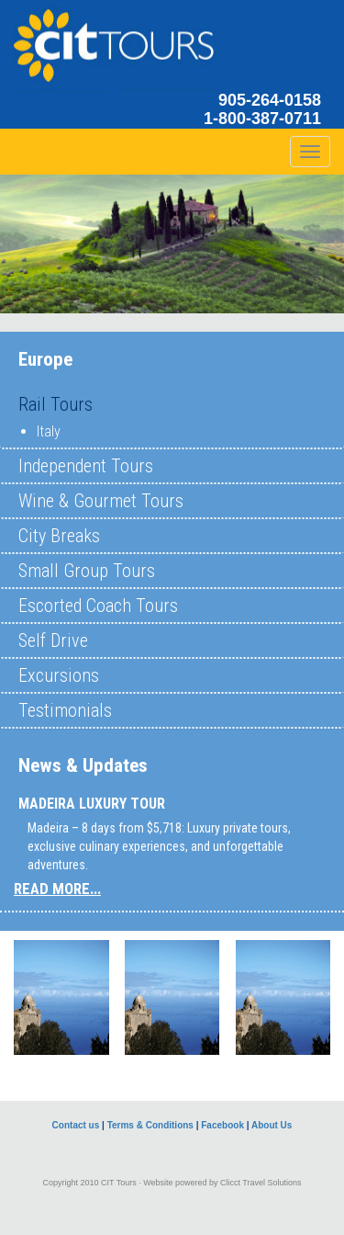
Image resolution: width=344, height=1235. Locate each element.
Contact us (76, 1125)
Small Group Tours (86, 570)
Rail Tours (55, 404)
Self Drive (53, 640)
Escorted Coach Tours (98, 605)
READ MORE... (57, 888)
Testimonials (65, 710)
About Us (271, 1125)
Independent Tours (85, 466)
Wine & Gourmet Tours (100, 500)
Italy (49, 431)
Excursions (58, 675)
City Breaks (59, 535)
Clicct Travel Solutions (261, 1182)
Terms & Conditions (150, 1125)
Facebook (222, 1125)
